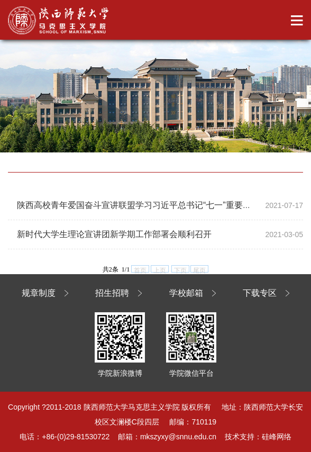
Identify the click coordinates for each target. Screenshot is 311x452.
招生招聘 (112, 292)
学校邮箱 (186, 292)
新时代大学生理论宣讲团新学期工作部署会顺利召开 (114, 234)
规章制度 (39, 292)
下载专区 (260, 292)
